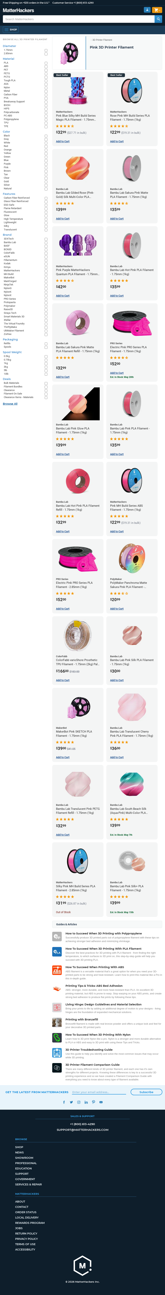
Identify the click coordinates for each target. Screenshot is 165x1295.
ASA (6, 83)
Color (6, 131)
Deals (7, 379)
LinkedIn (86, 1102)
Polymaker (9, 305)
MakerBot (9, 277)
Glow (6, 215)
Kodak (7, 263)
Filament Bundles (13, 386)
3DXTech (9, 238)
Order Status (25, 1212)
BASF (7, 245)
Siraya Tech (10, 312)
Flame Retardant (12, 208)
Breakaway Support (14, 101)
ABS (6, 66)
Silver (7, 184)
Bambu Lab (10, 242)
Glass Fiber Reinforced (16, 201)
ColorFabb (9, 252)
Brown (7, 170)
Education (23, 1168)
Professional (26, 1163)
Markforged (10, 281)
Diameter (9, 46)
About (20, 1201)
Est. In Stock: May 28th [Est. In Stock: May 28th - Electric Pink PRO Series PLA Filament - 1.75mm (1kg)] (122, 377)
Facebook (64, 1102)
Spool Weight (12, 352)
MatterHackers (12, 270)
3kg (6, 366)
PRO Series (10, 298)
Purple (7, 163)
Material (8, 59)
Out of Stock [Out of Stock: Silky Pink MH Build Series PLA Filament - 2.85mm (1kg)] (63, 912)
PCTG (7, 76)
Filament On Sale (13, 393)
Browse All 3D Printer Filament (25, 39)
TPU (6, 122)
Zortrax (7, 334)
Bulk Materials (11, 382)
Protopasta (10, 302)
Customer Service (62, 2)
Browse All (10, 403)
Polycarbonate (11, 112)
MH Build (8, 274)
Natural (8, 188)
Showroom (24, 1158)
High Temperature (13, 218)
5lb (5, 370)
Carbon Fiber (10, 94)
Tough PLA (9, 80)
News (19, 1152)
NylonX (7, 295)
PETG (7, 73)
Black (7, 135)
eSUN (7, 256)
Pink (6, 167)
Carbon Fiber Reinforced (17, 197)
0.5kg (7, 356)
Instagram (79, 1102)
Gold (6, 181)
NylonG (8, 288)
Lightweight (10, 222)
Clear (6, 177)
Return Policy (26, 1233)
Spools (7, 346)
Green (7, 156)
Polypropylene (11, 119)
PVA (6, 97)
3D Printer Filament (102, 40)
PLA (6, 62)
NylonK (7, 291)
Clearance (9, 390)
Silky (6, 226)
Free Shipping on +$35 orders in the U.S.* (26, 2)
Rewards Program (30, 1223)
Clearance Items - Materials (18, 397)
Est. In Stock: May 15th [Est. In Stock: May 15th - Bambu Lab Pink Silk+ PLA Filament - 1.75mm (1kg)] (122, 912)
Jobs (19, 1228)
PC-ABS (8, 115)
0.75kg (7, 359)
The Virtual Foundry (14, 323)
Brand (7, 235)
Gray (6, 139)
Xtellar (7, 320)
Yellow (7, 153)
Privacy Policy (26, 1239)
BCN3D (8, 249)
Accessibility (25, 1249)
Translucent (10, 229)
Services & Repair (28, 1184)
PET (6, 69)
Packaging (10, 339)
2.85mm (8, 53)
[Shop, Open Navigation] (10, 30)
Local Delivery (27, 1217)
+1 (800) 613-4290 (83, 2)
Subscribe (146, 1092)
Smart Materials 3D (14, 316)
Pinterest (93, 1102)
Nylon (7, 87)
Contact (21, 1207)
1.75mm (8, 50)
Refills (7, 343)
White (7, 142)
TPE (6, 126)
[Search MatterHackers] (158, 19)
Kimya (7, 267)
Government (25, 1179)
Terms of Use (25, 1244)
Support (21, 1174)
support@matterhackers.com (82, 1130)
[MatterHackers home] (82, 1266)
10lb (6, 373)
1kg (6, 363)
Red (6, 146)
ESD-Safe (9, 204)
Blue (6, 160)
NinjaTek (8, 284)
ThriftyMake (10, 327)
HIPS (6, 108)
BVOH (7, 105)
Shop (19, 1147)
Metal (7, 90)
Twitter (71, 1102)
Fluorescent (10, 211)
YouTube (101, 1102)
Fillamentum (10, 260)
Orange (8, 149)
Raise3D (8, 309)
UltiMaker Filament (14, 330)
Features (9, 194)
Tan (6, 174)
